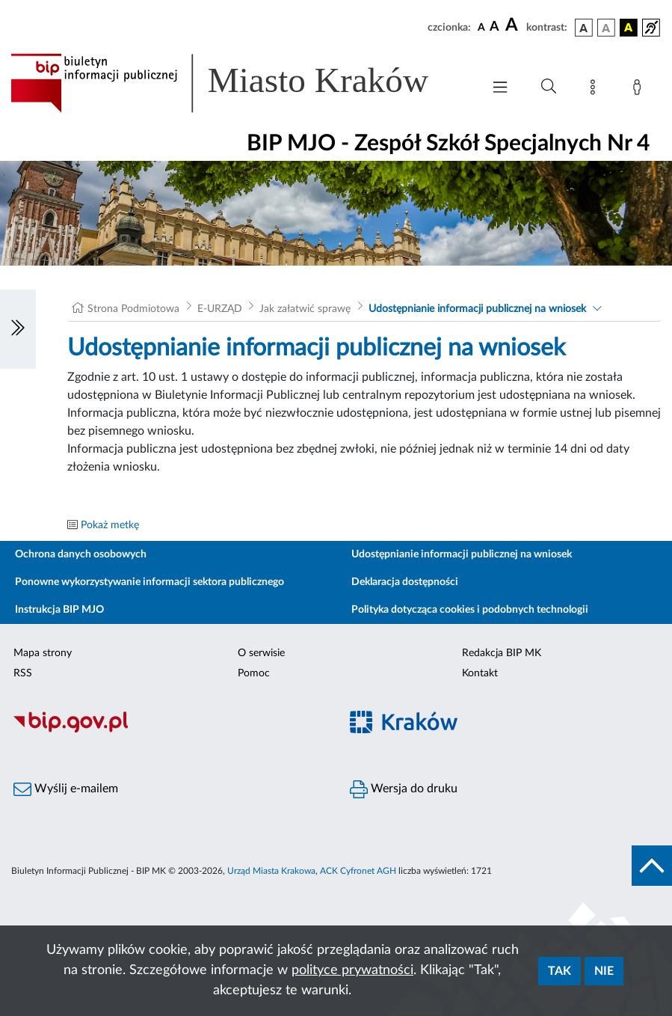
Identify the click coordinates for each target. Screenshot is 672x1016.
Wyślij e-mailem (65, 789)
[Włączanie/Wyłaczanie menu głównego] (500, 89)
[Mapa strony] (596, 90)
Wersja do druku (403, 789)
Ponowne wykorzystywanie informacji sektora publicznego (149, 582)
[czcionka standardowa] (481, 27)
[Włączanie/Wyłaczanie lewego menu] (18, 329)
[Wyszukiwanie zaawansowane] (548, 86)
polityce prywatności (352, 970)
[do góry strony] (652, 865)
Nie (604, 971)
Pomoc (254, 673)
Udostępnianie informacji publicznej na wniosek (477, 309)
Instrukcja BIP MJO (59, 610)
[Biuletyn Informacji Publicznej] (168, 730)
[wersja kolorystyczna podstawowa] (584, 27)
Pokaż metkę (110, 525)
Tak (559, 971)
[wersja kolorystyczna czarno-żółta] (628, 27)
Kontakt (480, 673)
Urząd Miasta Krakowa (271, 870)
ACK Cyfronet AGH (358, 870)
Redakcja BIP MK (501, 653)
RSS (22, 673)
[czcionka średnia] (494, 27)
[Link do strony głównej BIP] (238, 83)
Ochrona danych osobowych (81, 554)
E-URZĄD (219, 309)
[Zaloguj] (640, 90)
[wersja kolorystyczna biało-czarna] (606, 27)
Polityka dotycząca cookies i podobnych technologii (469, 610)
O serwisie (261, 653)
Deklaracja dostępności (404, 582)
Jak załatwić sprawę (305, 309)
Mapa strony (42, 653)
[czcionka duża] (513, 25)
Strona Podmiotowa (133, 309)
